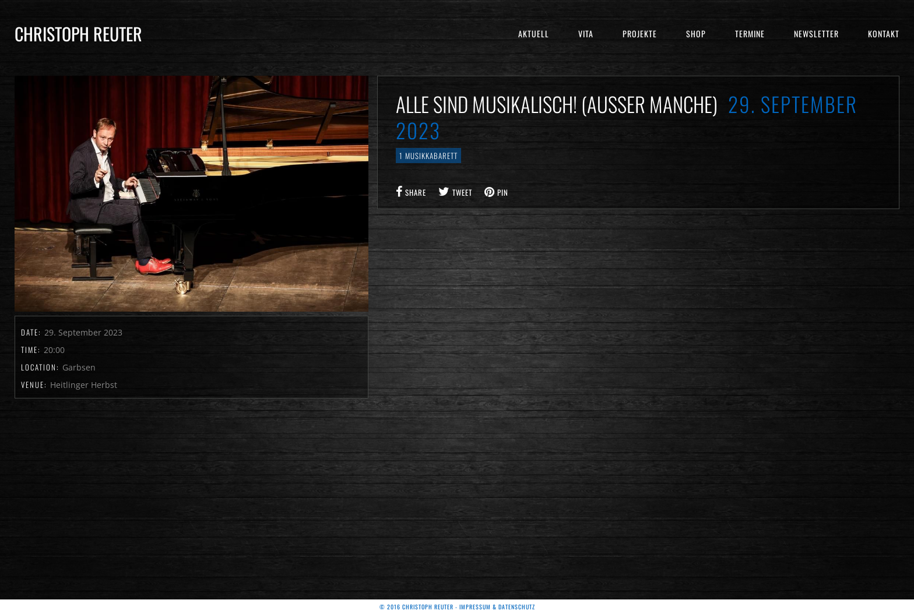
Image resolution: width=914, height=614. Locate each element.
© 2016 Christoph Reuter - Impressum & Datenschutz (457, 606)
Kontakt (883, 33)
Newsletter (816, 33)
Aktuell (533, 33)
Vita (585, 33)
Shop (696, 33)
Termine (750, 33)
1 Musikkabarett (428, 155)
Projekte (640, 33)
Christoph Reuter (78, 33)
